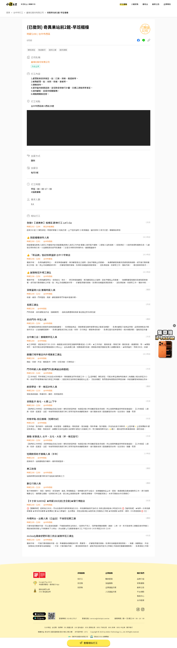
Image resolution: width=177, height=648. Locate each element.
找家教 (80, 587)
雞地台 (145, 4)
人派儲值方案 (110, 591)
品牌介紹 (140, 579)
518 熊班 (47, 627)
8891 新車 (111, 627)
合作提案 (140, 600)
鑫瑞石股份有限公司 (35, 12)
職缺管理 (109, 579)
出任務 (54, 627)
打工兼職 (123, 4)
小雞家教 (134, 4)
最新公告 (155, 4)
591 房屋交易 (68, 627)
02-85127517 (72, 618)
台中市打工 (18, 12)
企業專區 (167, 4)
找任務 (80, 583)
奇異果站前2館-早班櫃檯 (57, 12)
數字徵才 (130, 627)
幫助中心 (140, 596)
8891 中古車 (121, 627)
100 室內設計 (79, 627)
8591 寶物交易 (90, 627)
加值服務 (109, 583)
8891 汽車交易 (102, 627)
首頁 (8, 12)
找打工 (80, 579)
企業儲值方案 (110, 587)
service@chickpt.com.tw (99, 618)
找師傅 (60, 627)
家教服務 (140, 583)
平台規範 (140, 591)
